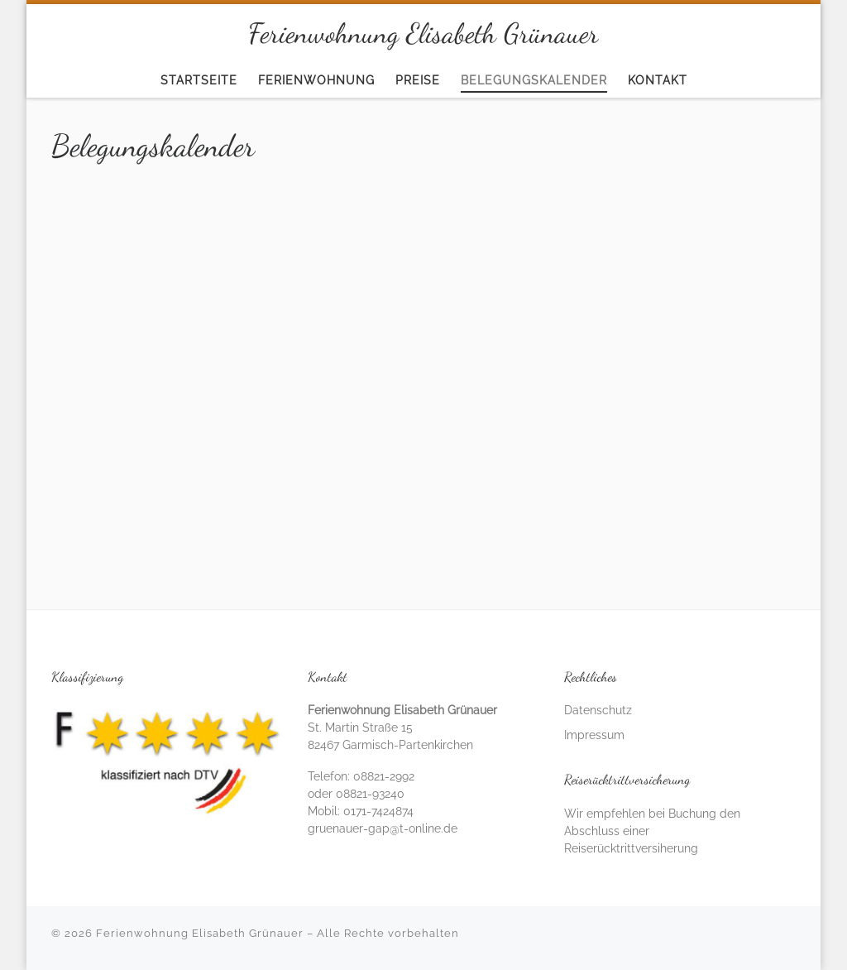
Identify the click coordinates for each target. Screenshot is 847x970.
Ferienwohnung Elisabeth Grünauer (200, 933)
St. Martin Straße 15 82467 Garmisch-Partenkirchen (402, 727)
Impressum (594, 735)
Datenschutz (598, 710)
